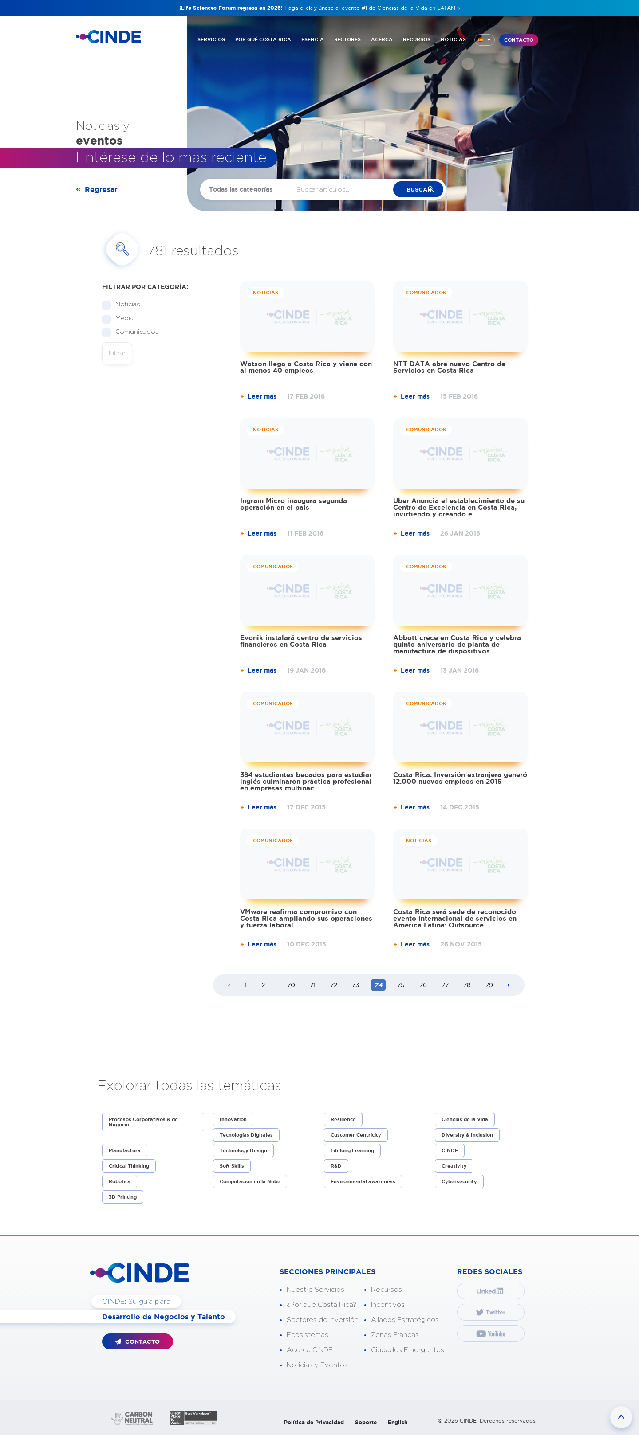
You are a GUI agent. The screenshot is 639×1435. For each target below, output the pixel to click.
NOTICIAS (453, 39)
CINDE (450, 1150)
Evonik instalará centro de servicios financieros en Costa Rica (301, 641)
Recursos (386, 1289)
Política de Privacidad (314, 1422)
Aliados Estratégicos (405, 1320)
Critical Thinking (129, 1166)
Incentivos (388, 1305)
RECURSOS (416, 39)
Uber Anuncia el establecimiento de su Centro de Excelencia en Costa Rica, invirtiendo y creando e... (459, 507)
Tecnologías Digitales (246, 1135)
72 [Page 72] (333, 985)
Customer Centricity (356, 1135)
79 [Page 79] (489, 985)
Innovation (233, 1119)
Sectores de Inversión (323, 1320)
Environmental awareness (363, 1181)
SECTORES (347, 39)
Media (121, 318)
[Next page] (508, 985)
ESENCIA (312, 39)
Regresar (101, 189)
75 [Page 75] (401, 985)
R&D (336, 1166)
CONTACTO (518, 39)
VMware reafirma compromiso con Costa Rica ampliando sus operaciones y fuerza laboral (306, 918)
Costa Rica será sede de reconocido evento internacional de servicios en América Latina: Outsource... (455, 918)
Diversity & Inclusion (467, 1135)
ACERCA (382, 39)
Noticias (125, 305)
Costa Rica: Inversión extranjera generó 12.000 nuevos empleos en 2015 (460, 778)
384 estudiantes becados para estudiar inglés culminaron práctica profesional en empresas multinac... (306, 781)
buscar (422, 189)
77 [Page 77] (445, 985)
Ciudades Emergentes (407, 1350)
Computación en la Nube (250, 1181)
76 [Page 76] (423, 985)
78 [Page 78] (467, 985)
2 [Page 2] (263, 985)
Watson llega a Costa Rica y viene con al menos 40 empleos (306, 367)
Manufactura (125, 1150)
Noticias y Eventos (317, 1365)
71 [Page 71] (313, 985)
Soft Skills (232, 1166)
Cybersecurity (459, 1181)
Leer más (262, 396)
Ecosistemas (307, 1335)
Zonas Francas (395, 1335)
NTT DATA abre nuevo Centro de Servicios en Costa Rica (449, 367)
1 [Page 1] (246, 985)
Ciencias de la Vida (465, 1119)
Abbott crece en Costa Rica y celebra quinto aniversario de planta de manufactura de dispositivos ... (457, 644)
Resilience (343, 1119)
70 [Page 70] (291, 985)
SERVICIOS (211, 39)
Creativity (454, 1166)
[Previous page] (229, 985)
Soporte (366, 1422)
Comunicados (134, 332)
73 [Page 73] (355, 985)
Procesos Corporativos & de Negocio (143, 1122)
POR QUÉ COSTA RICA (263, 39)
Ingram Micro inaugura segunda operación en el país (293, 504)
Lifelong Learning (352, 1150)
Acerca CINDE (310, 1350)
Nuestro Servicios (315, 1289)
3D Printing (123, 1197)
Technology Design (243, 1150)
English (397, 1422)
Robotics (119, 1181)
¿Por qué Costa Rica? (321, 1305)
